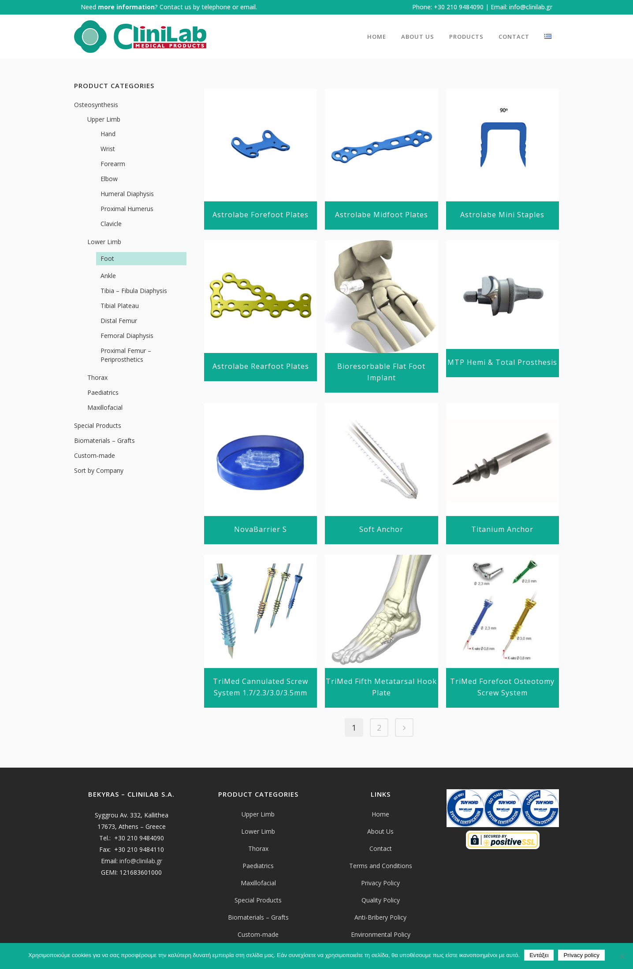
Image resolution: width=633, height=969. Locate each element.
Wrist (108, 149)
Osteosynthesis (96, 104)
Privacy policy (581, 955)
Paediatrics (103, 392)
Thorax (97, 377)
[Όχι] (622, 956)
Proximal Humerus (127, 208)
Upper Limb (103, 119)
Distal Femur (119, 320)
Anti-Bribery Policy (380, 917)
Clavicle (111, 223)
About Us (380, 831)
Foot (107, 258)
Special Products (97, 425)
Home (380, 814)
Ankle (108, 275)
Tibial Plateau (120, 305)
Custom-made (94, 455)
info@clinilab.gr (530, 7)
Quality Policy (380, 900)
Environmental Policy (380, 934)
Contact (380, 848)
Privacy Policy (380, 883)
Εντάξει (538, 955)
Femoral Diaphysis (127, 335)
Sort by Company (98, 470)
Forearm (113, 164)
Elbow (109, 178)
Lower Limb (104, 242)
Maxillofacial (105, 407)
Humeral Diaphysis (127, 193)
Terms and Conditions (380, 865)
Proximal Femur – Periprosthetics (126, 355)
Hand (108, 134)
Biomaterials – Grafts (104, 440)
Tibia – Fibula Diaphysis (134, 290)
